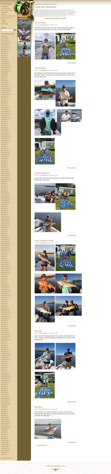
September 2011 (5, 359)
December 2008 (5, 421)
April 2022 (3, 127)
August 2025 (4, 49)
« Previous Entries (41, 445)
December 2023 (5, 88)
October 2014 (4, 293)
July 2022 (3, 121)
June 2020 (3, 162)
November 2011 (5, 355)
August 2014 (4, 297)
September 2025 (5, 47)
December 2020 (5, 152)
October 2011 (4, 357)
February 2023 (4, 107)
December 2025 (5, 42)
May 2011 (3, 367)
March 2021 (4, 150)
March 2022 (4, 129)
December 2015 (5, 266)
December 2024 (5, 65)
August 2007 (4, 452)
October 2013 (4, 315)
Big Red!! (38, 407)
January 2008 (4, 442)
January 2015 (4, 287)
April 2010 (3, 390)
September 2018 (5, 202)
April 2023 (3, 104)
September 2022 (5, 117)
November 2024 (5, 67)
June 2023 (3, 100)
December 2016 (5, 243)
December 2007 (5, 444)
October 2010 (4, 378)
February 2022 (4, 131)
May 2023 (3, 102)
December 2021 (5, 135)
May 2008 (3, 434)
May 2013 (3, 324)
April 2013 (3, 326)
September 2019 (5, 179)
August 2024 (4, 73)
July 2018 (3, 206)
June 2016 (3, 255)
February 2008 (4, 440)
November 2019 (5, 175)
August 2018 (4, 204)
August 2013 (4, 318)
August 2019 (4, 181)
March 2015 (4, 284)
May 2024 (3, 78)
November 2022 (5, 113)
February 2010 (4, 394)
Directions (3, 14)
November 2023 (5, 90)
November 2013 (5, 313)
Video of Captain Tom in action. (58, 16)
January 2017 (4, 241)
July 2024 (3, 75)
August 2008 (4, 429)
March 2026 (4, 38)
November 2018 (5, 198)
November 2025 (5, 44)
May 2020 (3, 164)
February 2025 (4, 61)
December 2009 (5, 398)
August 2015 (4, 274)
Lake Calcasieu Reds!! (44, 241)
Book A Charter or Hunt (6, 10)
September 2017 (5, 225)
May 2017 (3, 233)
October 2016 (4, 247)
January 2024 (4, 86)
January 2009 (4, 419)
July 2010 (3, 384)
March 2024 (4, 82)
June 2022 (3, 123)
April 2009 (3, 413)
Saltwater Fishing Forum (7, 458)
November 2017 (5, 222)
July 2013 (3, 320)
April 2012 (3, 347)
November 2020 (5, 154)
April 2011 (3, 369)
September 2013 (5, 316)
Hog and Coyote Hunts (6, 18)
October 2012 (4, 338)
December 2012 (5, 334)
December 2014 (5, 289)
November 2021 (5, 136)
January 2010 (4, 396)
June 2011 (3, 365)
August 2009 (4, 405)
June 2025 (3, 53)
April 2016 (3, 258)
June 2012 (3, 344)
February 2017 (4, 239)
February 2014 (4, 309)
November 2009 (5, 400)
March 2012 (4, 349)
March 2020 (4, 167)
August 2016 (4, 251)
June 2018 (3, 208)
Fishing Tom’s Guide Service (45, 7)
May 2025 (3, 55)
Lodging (3, 19)
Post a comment (72, 62)
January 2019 (4, 195)
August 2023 (4, 96)
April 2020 (3, 166)
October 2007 (4, 448)
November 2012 (5, 336)
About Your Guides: (5, 8)
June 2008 (3, 433)
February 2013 (4, 330)
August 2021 (4, 142)
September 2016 (5, 249)
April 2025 (3, 57)
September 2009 (5, 404)
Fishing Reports (5, 6)
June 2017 (3, 231)
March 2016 (4, 260)
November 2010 (5, 376)
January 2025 (4, 63)
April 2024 (3, 80)
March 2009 (4, 415)
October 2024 (4, 69)
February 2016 (4, 262)
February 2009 (4, 417)
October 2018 (4, 200)
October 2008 (4, 425)
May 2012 (3, 345)
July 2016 (3, 253)
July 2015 (3, 276)
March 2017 (4, 237)
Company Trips (4, 12)
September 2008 (5, 427)
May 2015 (3, 280)
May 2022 (3, 125)
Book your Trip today (39, 16)
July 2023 (3, 98)
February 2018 (4, 216)
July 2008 (3, 431)
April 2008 (3, 436)
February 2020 (4, 169)
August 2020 (4, 158)
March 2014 (4, 307)
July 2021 (3, 144)
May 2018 (3, 210)
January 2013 (4, 332)
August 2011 (4, 361)
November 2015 (5, 268)
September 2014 (5, 295)
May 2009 (3, 411)
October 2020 (4, 156)
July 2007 (3, 454)
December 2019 (5, 173)
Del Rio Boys (40, 68)
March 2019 (4, 191)
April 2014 (3, 305)
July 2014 (3, 299)
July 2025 (3, 51)
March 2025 (4, 59)
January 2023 (4, 109)
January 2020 (4, 171)
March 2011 (4, 371)
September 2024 (5, 71)
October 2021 (4, 138)
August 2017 (4, 227)
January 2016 (4, 264)
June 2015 (3, 278)
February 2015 (4, 285)
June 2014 (3, 301)
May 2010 (3, 388)
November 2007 (5, 446)
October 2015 (4, 270)
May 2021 (3, 148)
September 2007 (5, 450)
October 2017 (4, 224)
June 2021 (3, 146)
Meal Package (4, 23)
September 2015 (5, 272)
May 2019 (3, 187)
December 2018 (5, 196)
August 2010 (4, 382)
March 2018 (4, 214)
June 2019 (3, 185)
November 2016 (5, 245)
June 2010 (3, 386)
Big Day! (38, 331)
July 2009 (3, 407)
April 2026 (3, 36)
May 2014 (3, 303)
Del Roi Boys (40, 23)
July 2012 (3, 342)
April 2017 (3, 235)
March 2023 (4, 106)
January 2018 (4, 218)
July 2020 (3, 160)
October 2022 (4, 115)
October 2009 (4, 402)
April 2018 (3, 212)
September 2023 (5, 94)
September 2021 (5, 140)
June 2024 (3, 76)
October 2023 (4, 92)
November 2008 (5, 423)
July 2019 (3, 183)
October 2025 (4, 46)
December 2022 (5, 111)
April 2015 (3, 282)
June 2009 (3, 409)
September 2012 (5, 340)
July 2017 (3, 229)
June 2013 (3, 322)
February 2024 (4, 84)
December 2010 (5, 374)
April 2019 (3, 189)
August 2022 (4, 119)
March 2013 (4, 328)
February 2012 (4, 351)
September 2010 (5, 380)
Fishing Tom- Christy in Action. (8, 16)
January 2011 (4, 373)
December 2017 (5, 220)
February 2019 (4, 193)
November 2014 (5, 291)
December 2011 (5, 353)
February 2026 (4, 40)
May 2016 (3, 256)
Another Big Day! (41, 173)
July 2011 (3, 363)
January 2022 (4, 133)
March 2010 (4, 392)
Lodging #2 (3, 21)
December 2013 (5, 311)
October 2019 (4, 177)
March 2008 (4, 438)
